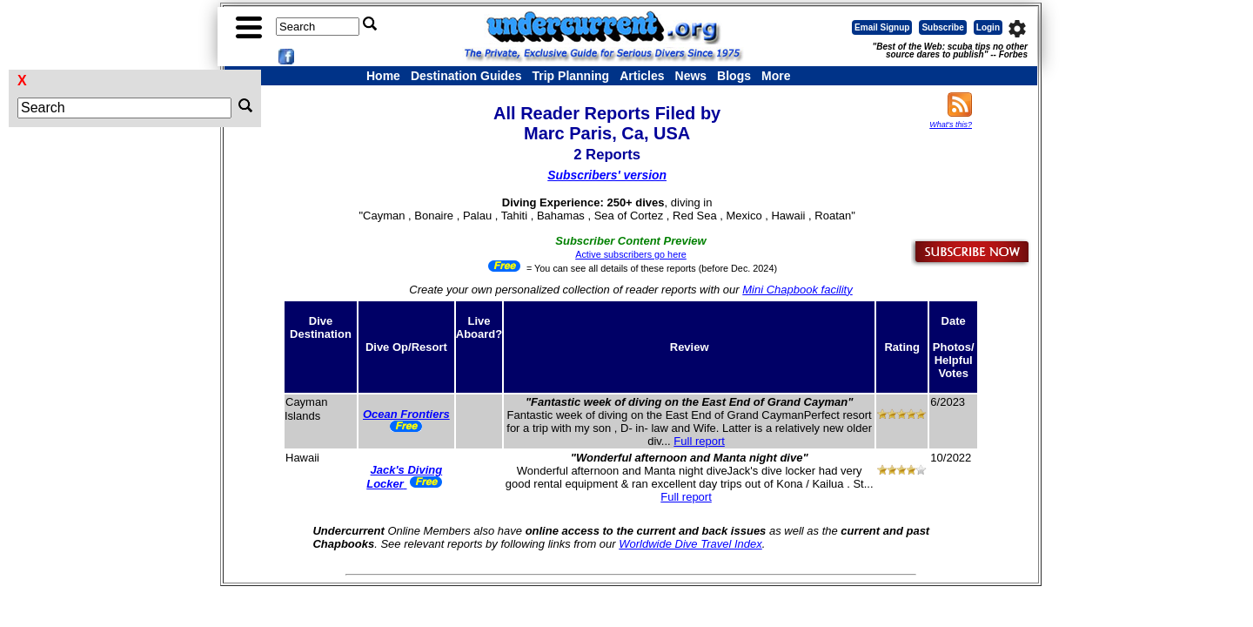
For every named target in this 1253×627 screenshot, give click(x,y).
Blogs (734, 76)
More (775, 76)
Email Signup (881, 27)
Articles (642, 76)
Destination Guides (466, 76)
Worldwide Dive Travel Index (690, 543)
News (691, 76)
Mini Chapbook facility (797, 289)
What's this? (950, 124)
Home (383, 76)
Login (988, 27)
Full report (699, 441)
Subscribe (942, 27)
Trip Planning (570, 76)
